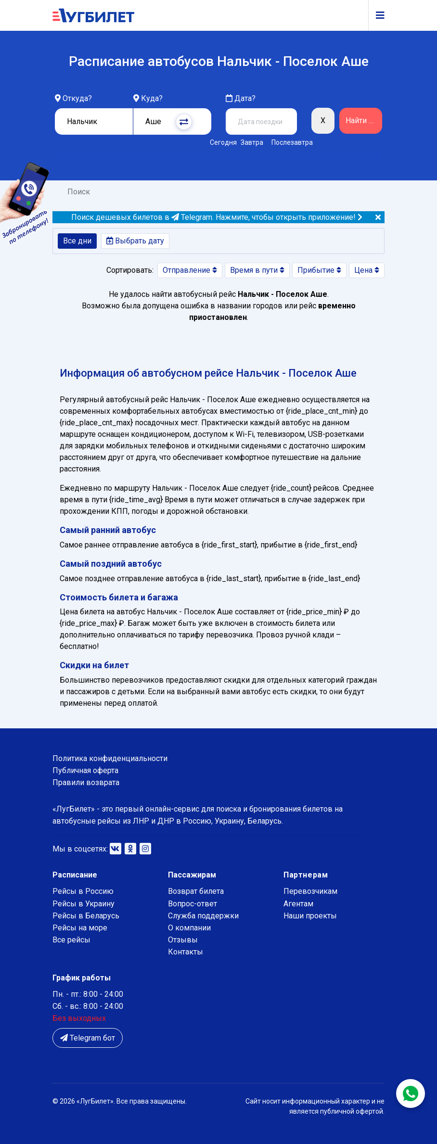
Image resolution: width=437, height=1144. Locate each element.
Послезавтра (292, 142)
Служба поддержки (203, 915)
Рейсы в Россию (83, 891)
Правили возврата (85, 782)
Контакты (185, 951)
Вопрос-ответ (192, 903)
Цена (366, 270)
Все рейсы (71, 939)
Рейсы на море (79, 927)
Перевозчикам (310, 891)
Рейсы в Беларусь (85, 915)
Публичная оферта (85, 770)
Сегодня (221, 142)
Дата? (241, 98)
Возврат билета (196, 891)
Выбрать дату (135, 240)
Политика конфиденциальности (109, 758)
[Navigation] (376, 15)
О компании (189, 927)
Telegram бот (87, 1037)
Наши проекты (310, 915)
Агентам (298, 903)
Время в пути (257, 270)
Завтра (252, 142)
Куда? (152, 98)
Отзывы (183, 939)
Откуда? (77, 98)
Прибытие (319, 270)
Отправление (190, 270)
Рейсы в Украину (83, 903)
